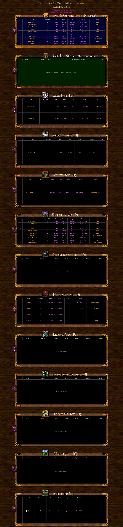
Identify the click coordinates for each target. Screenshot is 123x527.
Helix (32, 43)
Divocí (96, 320)
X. (97, 43)
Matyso (29, 302)
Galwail (32, 38)
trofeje (73, 3)
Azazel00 (31, 118)
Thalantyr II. (33, 152)
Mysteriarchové (97, 38)
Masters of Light (95, 192)
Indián (32, 29)
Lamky (97, 22)
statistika (80, 3)
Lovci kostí (97, 34)
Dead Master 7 (32, 41)
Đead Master (32, 36)
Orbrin (29, 511)
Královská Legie (96, 302)
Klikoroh (30, 192)
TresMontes (33, 242)
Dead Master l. (32, 22)
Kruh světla (96, 308)
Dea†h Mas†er (32, 24)
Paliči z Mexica (97, 242)
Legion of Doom (95, 511)
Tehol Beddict (32, 34)
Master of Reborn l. (32, 31)
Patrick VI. (28, 320)
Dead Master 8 (32, 27)
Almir (28, 314)
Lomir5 (29, 308)
